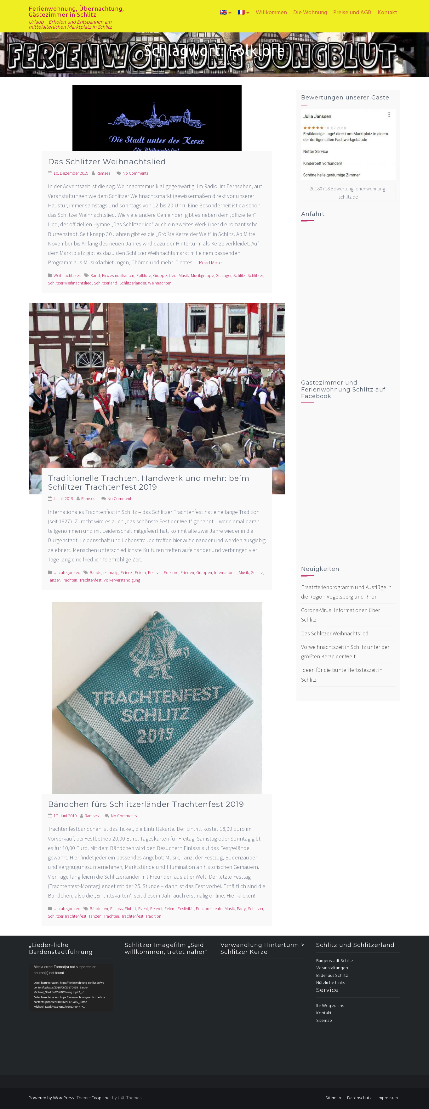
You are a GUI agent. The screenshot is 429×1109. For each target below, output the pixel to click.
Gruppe (160, 275)
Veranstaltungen (332, 968)
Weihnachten (159, 283)
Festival (155, 572)
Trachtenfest (90, 580)
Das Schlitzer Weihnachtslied (107, 161)
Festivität (186, 908)
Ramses (103, 173)
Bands (95, 572)
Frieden (187, 572)
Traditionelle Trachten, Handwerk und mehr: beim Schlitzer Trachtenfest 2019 (149, 483)
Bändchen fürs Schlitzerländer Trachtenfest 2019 (146, 804)
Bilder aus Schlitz (332, 975)
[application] (71, 987)
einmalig (110, 572)
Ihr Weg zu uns (330, 1006)
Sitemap (324, 1020)
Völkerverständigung (122, 580)
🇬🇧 (223, 12)
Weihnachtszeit (67, 275)
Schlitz (239, 275)
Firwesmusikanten (118, 275)
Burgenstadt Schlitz (334, 961)
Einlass (116, 908)
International (225, 572)
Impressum (388, 1098)
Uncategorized (67, 572)
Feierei (127, 572)
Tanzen (95, 916)
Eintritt (130, 908)
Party (241, 908)
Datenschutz (359, 1098)
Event (143, 908)
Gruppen (204, 572)
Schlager (223, 275)
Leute (217, 908)
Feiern (140, 572)
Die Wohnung (310, 12)
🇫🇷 (241, 12)
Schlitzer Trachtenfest (67, 916)
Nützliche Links (330, 983)
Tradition (153, 916)
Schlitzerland (105, 283)
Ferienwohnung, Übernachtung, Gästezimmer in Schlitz (76, 11)
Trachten (69, 580)
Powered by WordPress (51, 1098)
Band (95, 275)
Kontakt (387, 12)
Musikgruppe (202, 275)
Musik (184, 275)
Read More (210, 262)
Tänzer (54, 580)
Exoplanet (101, 1098)
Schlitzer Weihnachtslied (70, 283)
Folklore (143, 275)
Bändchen (99, 908)
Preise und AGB (352, 12)
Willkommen (271, 12)
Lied (172, 275)
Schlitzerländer (132, 283)
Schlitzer (255, 275)
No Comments (135, 173)
